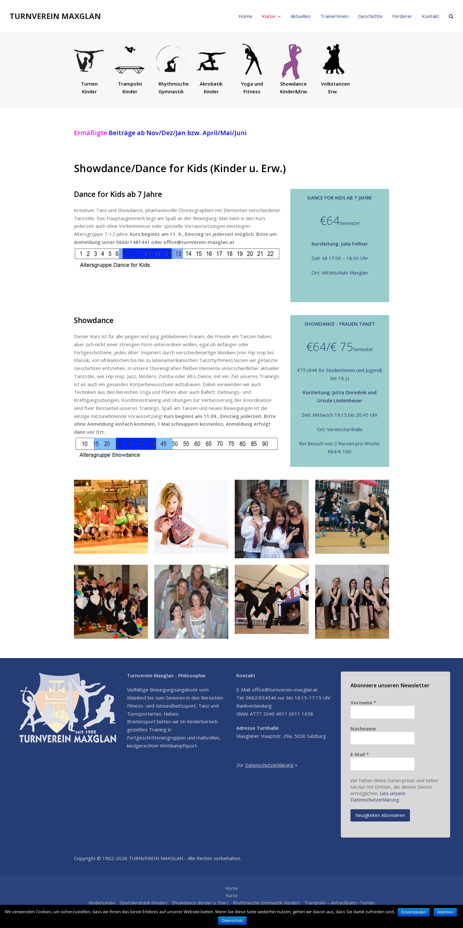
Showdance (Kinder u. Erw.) (200, 903)
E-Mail (359, 754)
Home (231, 888)
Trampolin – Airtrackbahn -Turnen (339, 903)
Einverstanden (413, 912)
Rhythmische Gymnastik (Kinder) (266, 903)
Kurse (232, 895)
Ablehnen (446, 912)
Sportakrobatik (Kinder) (144, 903)
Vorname (363, 702)
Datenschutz (232, 920)
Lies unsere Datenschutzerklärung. (377, 796)
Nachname (363, 728)
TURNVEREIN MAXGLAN (55, 16)
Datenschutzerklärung (269, 765)
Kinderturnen (101, 903)
